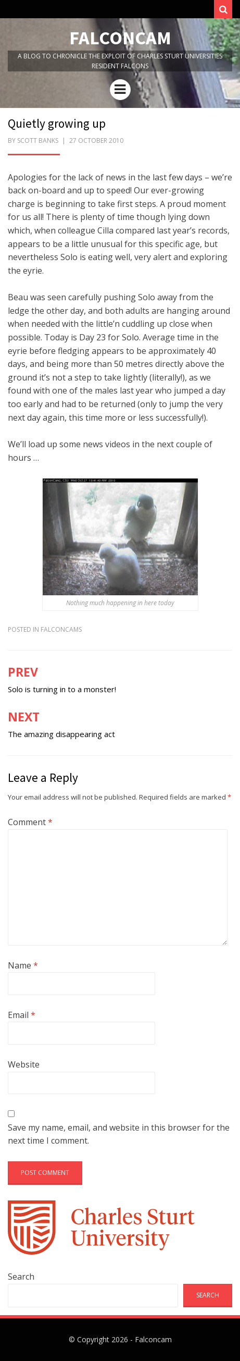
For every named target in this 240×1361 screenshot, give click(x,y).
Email (21, 1015)
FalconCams (61, 629)
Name (23, 965)
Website (24, 1064)
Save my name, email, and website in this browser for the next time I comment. (119, 1134)
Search (21, 1276)
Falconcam (120, 38)
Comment (30, 822)
